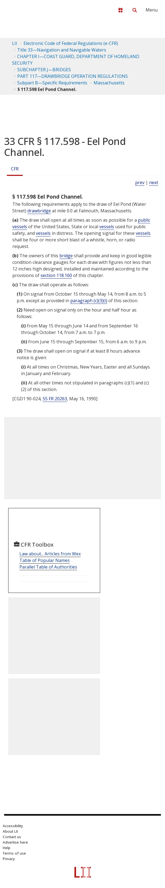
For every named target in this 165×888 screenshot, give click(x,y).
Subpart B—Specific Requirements (52, 83)
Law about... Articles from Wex (50, 554)
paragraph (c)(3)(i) (88, 301)
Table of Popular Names (44, 560)
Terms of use (14, 853)
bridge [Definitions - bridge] (66, 256)
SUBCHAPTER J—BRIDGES (44, 70)
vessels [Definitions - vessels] (106, 227)
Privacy (9, 858)
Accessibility (13, 825)
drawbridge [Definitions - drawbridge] (39, 211)
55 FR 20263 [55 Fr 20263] (55, 399)
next (153, 182)
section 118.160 (56, 275)
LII (14, 43)
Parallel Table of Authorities (48, 567)
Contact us (12, 836)
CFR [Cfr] (15, 169)
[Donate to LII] (120, 10)
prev (139, 182)
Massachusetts (109, 83)
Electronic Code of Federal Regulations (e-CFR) (71, 43)
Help (6, 847)
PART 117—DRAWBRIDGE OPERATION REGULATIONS (72, 76)
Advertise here (15, 842)
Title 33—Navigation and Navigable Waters (61, 50)
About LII (10, 831)
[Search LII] (134, 10)
